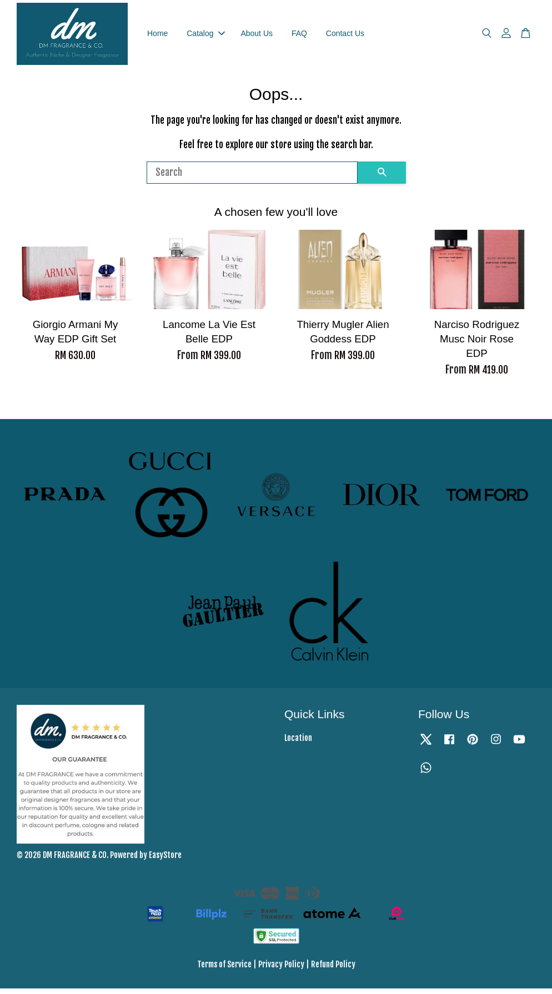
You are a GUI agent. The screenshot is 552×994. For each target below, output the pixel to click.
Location (298, 744)
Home (157, 36)
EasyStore (165, 860)
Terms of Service (224, 970)
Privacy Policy (281, 970)
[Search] (252, 178)
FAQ (299, 36)
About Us (256, 36)
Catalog (205, 36)
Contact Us (345, 36)
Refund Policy (333, 970)
